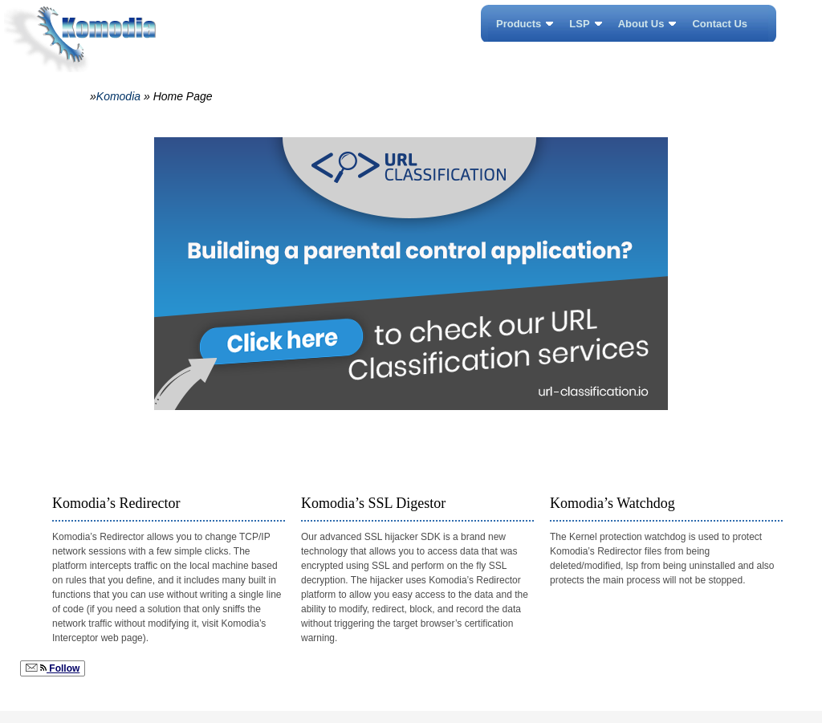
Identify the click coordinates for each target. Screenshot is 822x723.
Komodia (118, 96)
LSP (579, 24)
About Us (641, 24)
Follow (52, 668)
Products (518, 24)
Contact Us (719, 24)
